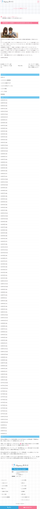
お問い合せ (23, 494)
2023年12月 (3, 179)
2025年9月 (3, 119)
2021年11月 (3, 249)
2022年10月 (3, 218)
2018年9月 (3, 357)
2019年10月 (3, 320)
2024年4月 (3, 167)
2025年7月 (3, 125)
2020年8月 (3, 292)
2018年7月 (3, 362)
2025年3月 (3, 136)
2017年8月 (3, 394)
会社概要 (23, 491)
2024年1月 (3, 176)
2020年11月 (3, 283)
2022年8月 (3, 224)
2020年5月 (3, 300)
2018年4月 (3, 371)
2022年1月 (3, 244)
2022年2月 (3, 241)
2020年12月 (3, 280)
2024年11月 (3, 148)
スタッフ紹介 (4, 494)
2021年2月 (3, 275)
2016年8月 (3, 427)
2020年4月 (3, 303)
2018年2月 (3, 377)
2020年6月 (3, 297)
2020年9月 (3, 289)
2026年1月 (3, 108)
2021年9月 (3, 255)
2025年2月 (3, 139)
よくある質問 (23, 488)
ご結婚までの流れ (5, 491)
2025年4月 (3, 134)
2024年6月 (3, 162)
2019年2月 (3, 343)
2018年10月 (3, 354)
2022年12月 (3, 213)
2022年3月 (3, 238)
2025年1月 (3, 142)
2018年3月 (3, 374)
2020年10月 (3, 286)
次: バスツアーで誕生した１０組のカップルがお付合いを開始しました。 (33, 66)
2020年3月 (3, 306)
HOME (4, 16)
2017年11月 (3, 385)
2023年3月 (3, 204)
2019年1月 (3, 345)
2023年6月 (3, 196)
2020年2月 (3, 309)
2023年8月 (3, 190)
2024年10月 (3, 150)
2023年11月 (3, 182)
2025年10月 (3, 117)
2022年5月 (3, 232)
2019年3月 (3, 340)
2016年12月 (3, 416)
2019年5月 (3, 334)
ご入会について (4, 482)
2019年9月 (3, 323)
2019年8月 (3, 326)
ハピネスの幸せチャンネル (7, 85)
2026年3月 (3, 102)
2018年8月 (3, 360)
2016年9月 (3, 425)
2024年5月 (3, 165)
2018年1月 (3, 379)
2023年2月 (3, 207)
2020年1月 (3, 312)
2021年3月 (3, 272)
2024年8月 (3, 156)
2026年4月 (3, 100)
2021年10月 (3, 252)
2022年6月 (3, 230)
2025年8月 (3, 122)
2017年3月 (3, 408)
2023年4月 (3, 201)
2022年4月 (3, 235)
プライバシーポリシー (25, 499)
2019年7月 (3, 329)
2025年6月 (3, 128)
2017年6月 (3, 399)
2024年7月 (3, 159)
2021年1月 (3, 278)
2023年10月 (3, 184)
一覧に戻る (20, 65)
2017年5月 (3, 402)
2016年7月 (3, 430)
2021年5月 (3, 266)
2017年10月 (3, 388)
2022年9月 (3, 221)
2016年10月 (3, 422)
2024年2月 (3, 173)
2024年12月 (3, 145)
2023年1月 (3, 210)
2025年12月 (3, 111)
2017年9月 (3, 391)
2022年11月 (3, 215)
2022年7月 (3, 227)
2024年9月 (3, 153)
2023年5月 (3, 199)
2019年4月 (3, 337)
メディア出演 (4, 91)
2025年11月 (3, 114)
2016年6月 (3, 433)
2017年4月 (3, 405)
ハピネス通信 (4, 88)
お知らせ (3, 77)
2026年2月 (3, 105)
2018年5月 (3, 368)
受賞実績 (3, 94)
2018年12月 (3, 348)
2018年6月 (3, 365)
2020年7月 (3, 295)
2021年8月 (3, 258)
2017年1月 (3, 413)
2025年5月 (3, 131)
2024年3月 (3, 170)
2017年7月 (3, 396)
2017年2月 (3, 410)
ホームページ (4, 480)
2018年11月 (3, 351)
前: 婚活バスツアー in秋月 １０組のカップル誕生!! (6, 66)
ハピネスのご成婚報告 (6, 80)
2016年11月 (3, 419)
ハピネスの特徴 (4, 485)
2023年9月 (3, 187)
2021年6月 (3, 264)
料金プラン (4, 488)
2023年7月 (3, 193)
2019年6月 (3, 331)
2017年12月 (3, 382)
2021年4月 (3, 269)
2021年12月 (3, 247)
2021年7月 (3, 261)
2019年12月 (3, 314)
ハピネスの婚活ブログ (12, 16)
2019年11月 (3, 317)
